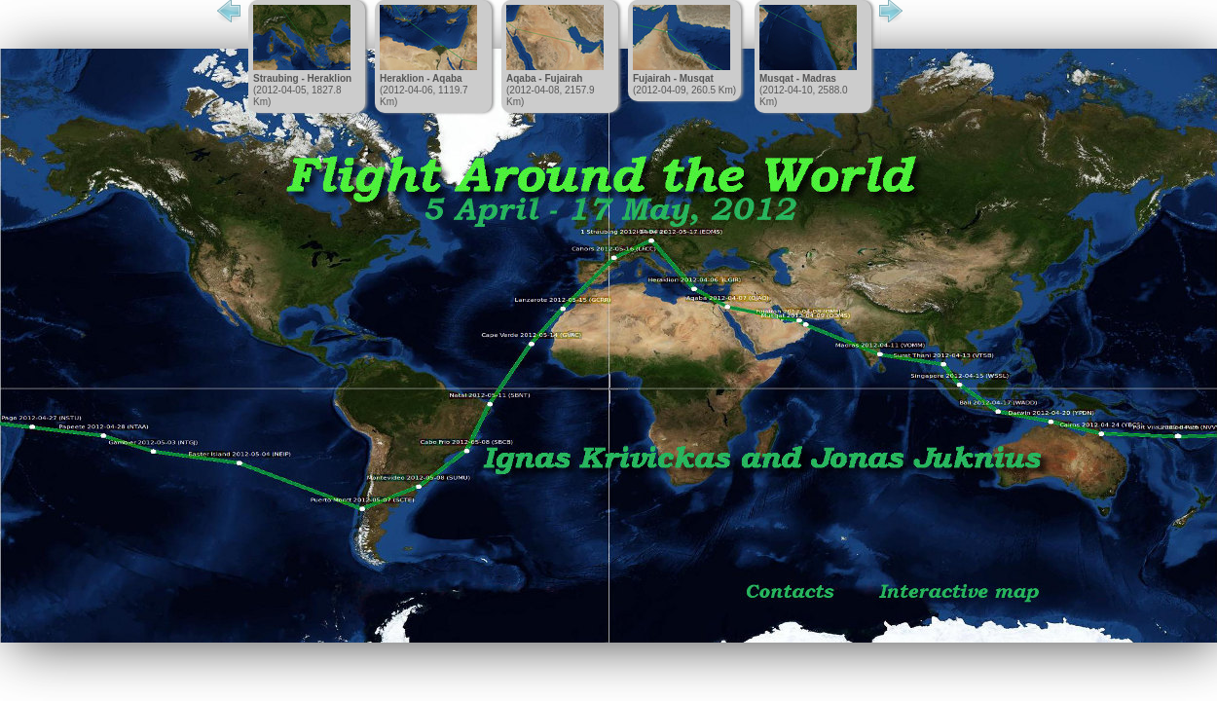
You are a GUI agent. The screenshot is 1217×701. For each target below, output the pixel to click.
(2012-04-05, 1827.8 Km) (302, 56)
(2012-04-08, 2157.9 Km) (555, 56)
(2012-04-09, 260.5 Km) (684, 50)
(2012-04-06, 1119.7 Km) (428, 56)
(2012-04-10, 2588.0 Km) (808, 56)
